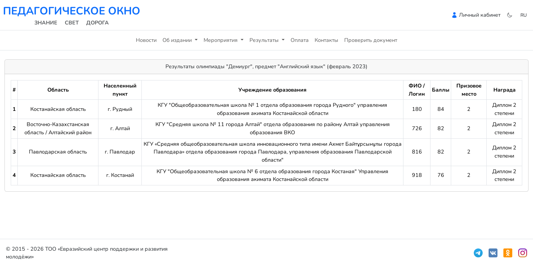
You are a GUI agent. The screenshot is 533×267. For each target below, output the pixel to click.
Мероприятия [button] (221, 40)
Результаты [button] (264, 40)
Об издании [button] (177, 40)
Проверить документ (370, 40)
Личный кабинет (479, 15)
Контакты (326, 40)
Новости (146, 40)
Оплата (300, 40)
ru (523, 15)
